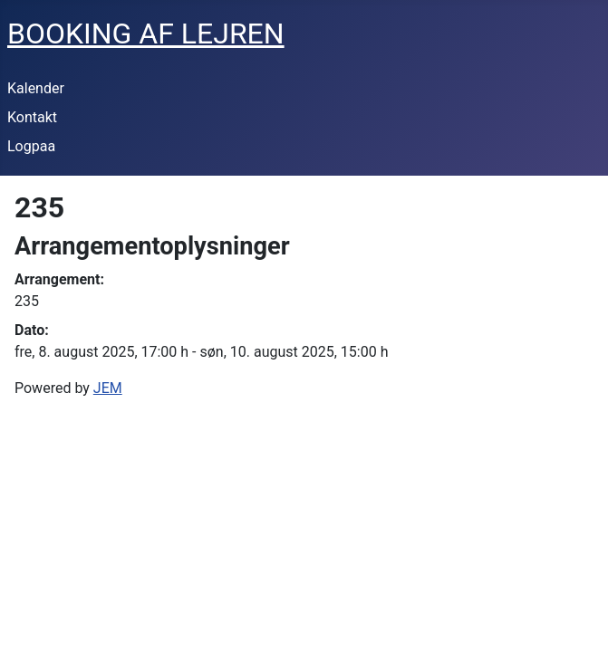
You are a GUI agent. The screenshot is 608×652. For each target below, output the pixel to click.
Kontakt (32, 117)
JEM (107, 388)
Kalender (35, 88)
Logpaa (31, 146)
